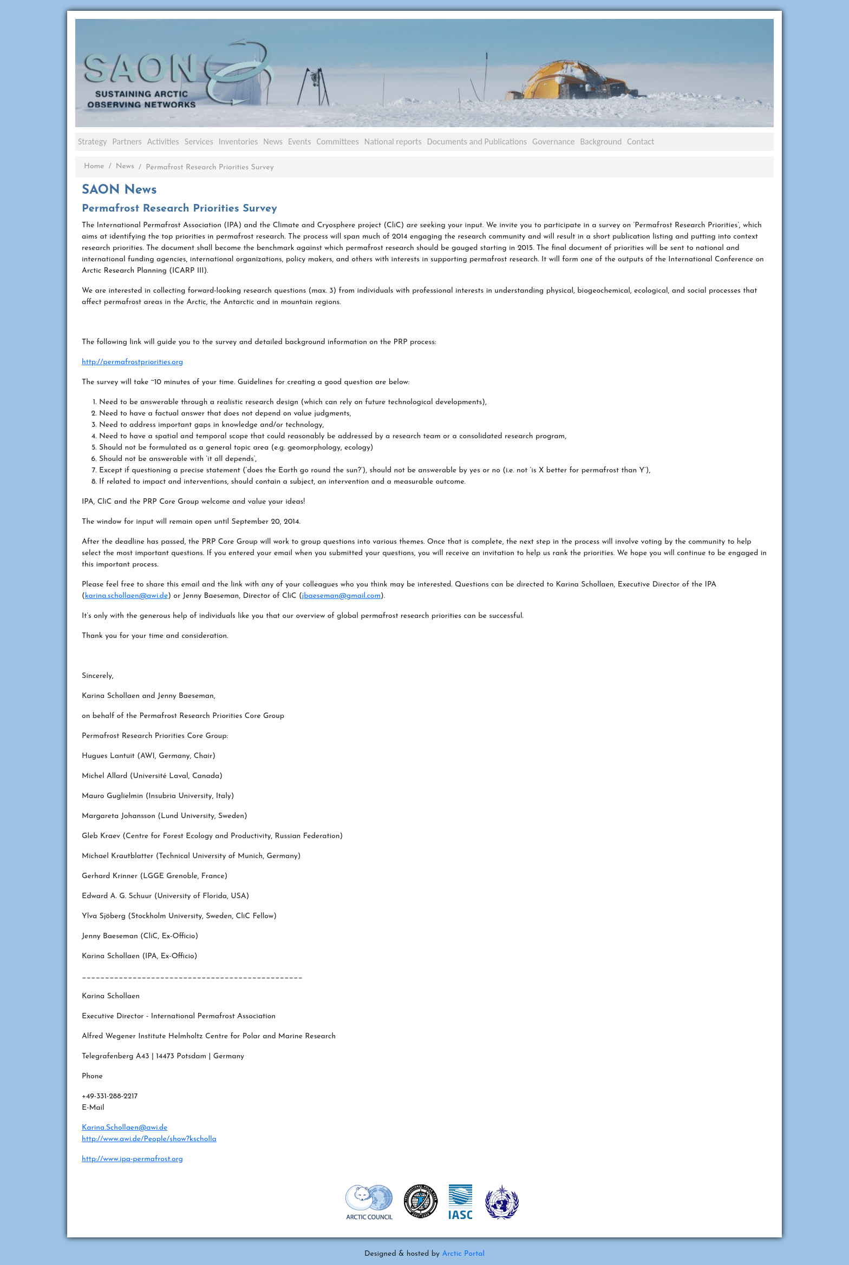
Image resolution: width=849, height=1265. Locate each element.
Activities (163, 141)
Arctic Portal (463, 1254)
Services (199, 141)
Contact (640, 141)
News (273, 141)
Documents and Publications (477, 141)
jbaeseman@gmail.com (341, 596)
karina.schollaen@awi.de (126, 596)
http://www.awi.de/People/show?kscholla (149, 1139)
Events (299, 141)
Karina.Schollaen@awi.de (124, 1128)
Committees (337, 141)
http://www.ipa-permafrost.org (132, 1159)
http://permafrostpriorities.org (132, 362)
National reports (393, 141)
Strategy (92, 141)
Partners (126, 141)
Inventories (238, 141)
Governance (553, 141)
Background (601, 141)
